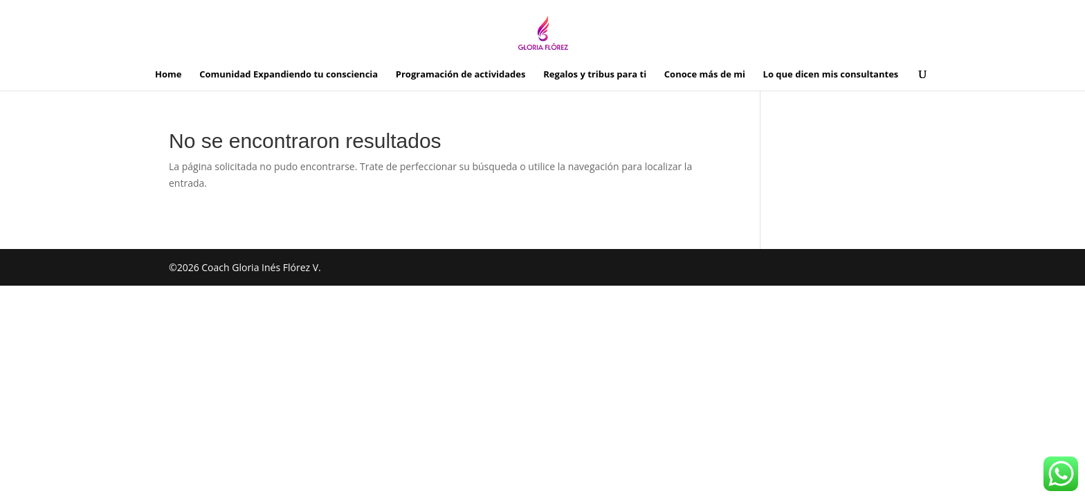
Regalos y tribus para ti (594, 74)
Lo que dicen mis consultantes (831, 74)
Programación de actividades (461, 74)
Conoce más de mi (704, 74)
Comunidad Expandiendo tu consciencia (288, 74)
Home (168, 74)
